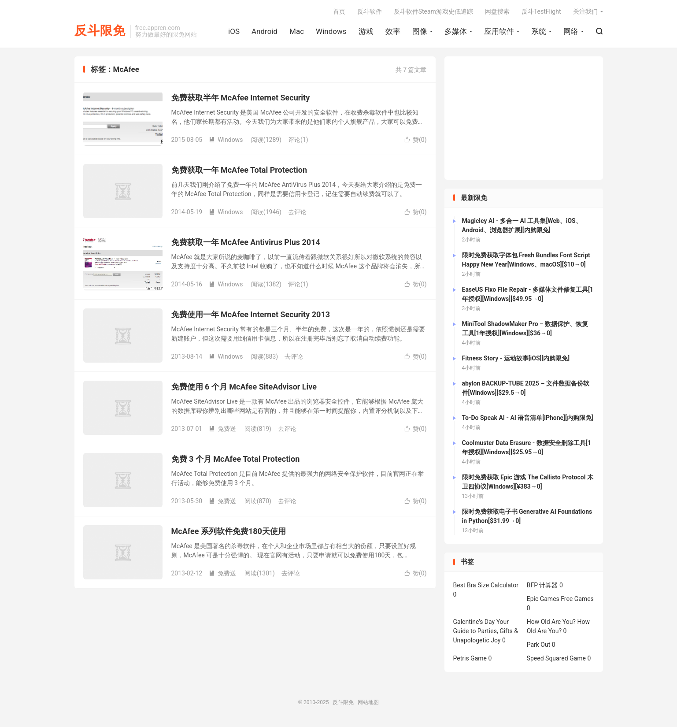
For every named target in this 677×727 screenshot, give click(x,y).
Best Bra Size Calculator (486, 585)
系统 (538, 31)
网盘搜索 (497, 11)
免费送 (222, 428)
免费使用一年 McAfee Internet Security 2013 (250, 314)
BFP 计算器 (542, 585)
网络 (570, 31)
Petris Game (470, 658)
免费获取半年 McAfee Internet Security (240, 97)
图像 (419, 31)
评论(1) (298, 139)
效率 (392, 31)
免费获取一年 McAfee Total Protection (239, 169)
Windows (331, 31)
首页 (339, 11)
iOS (234, 31)
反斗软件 (369, 11)
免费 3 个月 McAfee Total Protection (235, 459)
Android (264, 31)
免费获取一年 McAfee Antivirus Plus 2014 (245, 242)
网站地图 (368, 702)
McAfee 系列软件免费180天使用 (228, 531)
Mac (296, 31)
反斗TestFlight (541, 11)
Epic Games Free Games (560, 598)
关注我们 (585, 11)
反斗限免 (100, 31)
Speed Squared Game (556, 658)
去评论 (297, 211)
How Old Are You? (551, 621)
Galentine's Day (474, 621)
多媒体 (455, 31)
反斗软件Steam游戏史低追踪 (433, 11)
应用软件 (499, 31)
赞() (415, 139)
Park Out (539, 644)
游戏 (366, 31)
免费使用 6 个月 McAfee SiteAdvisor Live (244, 386)
